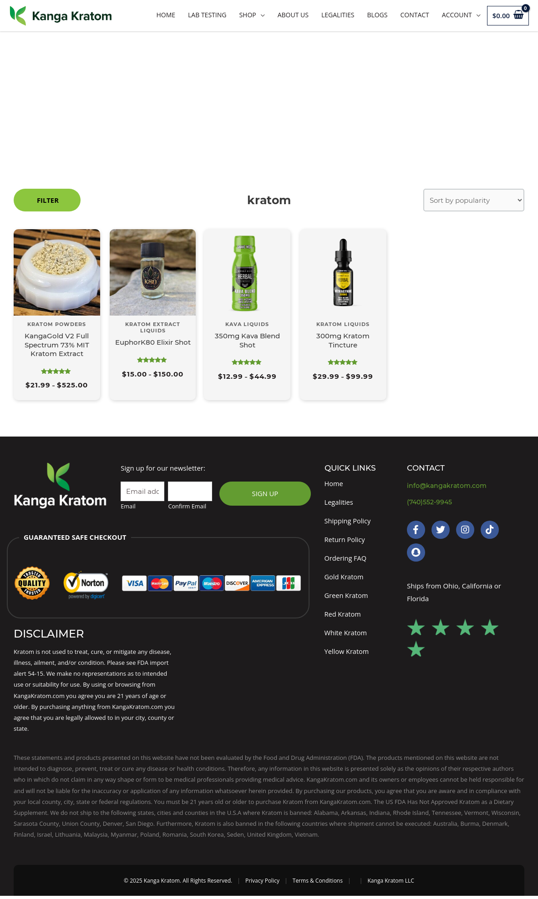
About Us (293, 14)
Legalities (337, 14)
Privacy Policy (262, 884)
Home (165, 14)
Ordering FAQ (346, 560)
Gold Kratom (345, 579)
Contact (414, 14)
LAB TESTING (207, 14)
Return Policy (345, 541)
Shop (247, 14)
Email (128, 507)
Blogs (377, 14)
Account (457, 14)
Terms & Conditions (318, 884)
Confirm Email (187, 507)
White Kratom (346, 636)
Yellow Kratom (348, 655)
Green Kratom (347, 598)
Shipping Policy (348, 522)
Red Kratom (343, 617)
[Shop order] (473, 200)
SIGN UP (265, 493)
